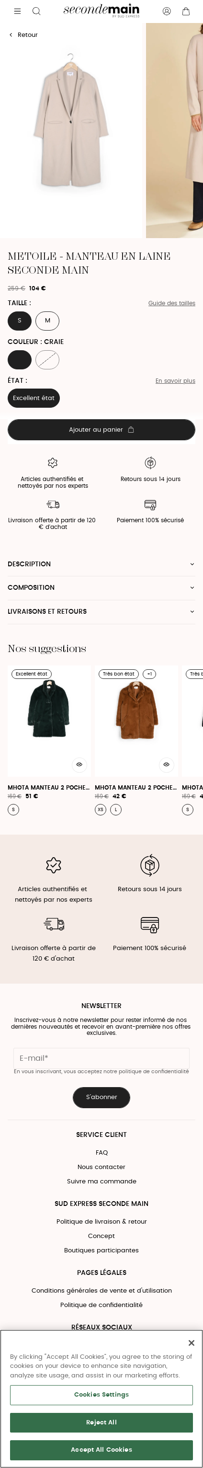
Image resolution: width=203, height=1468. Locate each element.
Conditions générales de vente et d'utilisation (102, 1291)
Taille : (19, 303)
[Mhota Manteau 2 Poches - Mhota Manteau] (49, 740)
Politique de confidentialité (101, 1305)
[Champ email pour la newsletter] (101, 1058)
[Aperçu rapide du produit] (79, 765)
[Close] (191, 1342)
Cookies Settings (101, 1395)
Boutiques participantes (101, 1251)
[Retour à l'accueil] (101, 11)
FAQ (102, 1153)
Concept (101, 1236)
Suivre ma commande (101, 1182)
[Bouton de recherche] (36, 11)
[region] (101, 1399)
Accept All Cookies (101, 1450)
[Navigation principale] (17, 11)
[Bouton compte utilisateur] (166, 11)
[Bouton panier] (185, 11)
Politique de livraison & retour (101, 1222)
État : (17, 381)
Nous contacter (101, 1167)
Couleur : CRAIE (36, 342)
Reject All (101, 1423)
